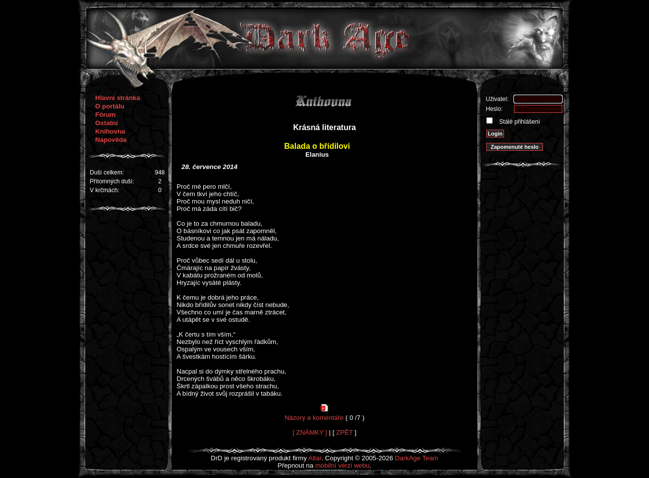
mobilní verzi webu (342, 465)
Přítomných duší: (112, 181)
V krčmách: (104, 190)
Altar (315, 458)
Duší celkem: (107, 172)
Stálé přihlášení (519, 121)
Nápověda (111, 139)
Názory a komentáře (314, 417)
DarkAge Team (416, 458)
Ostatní (106, 123)
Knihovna (110, 131)
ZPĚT (344, 432)
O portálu (109, 106)
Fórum (105, 114)
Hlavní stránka (117, 98)
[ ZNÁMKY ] (309, 432)
